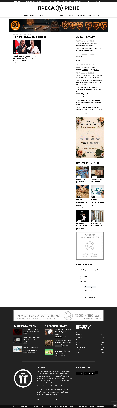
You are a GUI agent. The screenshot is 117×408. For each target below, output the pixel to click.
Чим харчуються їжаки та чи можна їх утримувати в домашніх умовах (63, 342)
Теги (21, 34)
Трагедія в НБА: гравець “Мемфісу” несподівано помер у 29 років (88, 89)
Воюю (82, 279)
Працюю (83, 281)
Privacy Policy (100, 406)
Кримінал (81, 15)
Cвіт (19, 15)
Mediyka (24, 406)
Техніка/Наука (80, 347)
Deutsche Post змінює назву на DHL (81, 181)
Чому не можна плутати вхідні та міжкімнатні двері (96, 225)
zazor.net (40, 406)
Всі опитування (90, 297)
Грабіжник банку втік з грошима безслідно (96, 181)
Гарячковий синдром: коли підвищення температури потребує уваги (88, 102)
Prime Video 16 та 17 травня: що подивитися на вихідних (31, 339)
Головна (15, 34)
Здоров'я (55, 15)
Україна (25, 15)
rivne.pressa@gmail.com (56, 400)
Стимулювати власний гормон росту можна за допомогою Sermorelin (81, 226)
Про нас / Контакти (66, 1)
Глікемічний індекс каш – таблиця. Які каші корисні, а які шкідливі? (63, 351)
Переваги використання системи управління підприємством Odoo (89, 59)
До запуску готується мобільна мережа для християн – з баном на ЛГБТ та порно (89, 82)
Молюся (82, 284)
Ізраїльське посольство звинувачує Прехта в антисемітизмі (24, 58)
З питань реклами (77, 1)
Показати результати (90, 290)
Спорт (62, 15)
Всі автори (71, 406)
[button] (94, 15)
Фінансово (83, 274)
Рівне (32, 15)
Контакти (91, 406)
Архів (52, 406)
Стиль (88, 15)
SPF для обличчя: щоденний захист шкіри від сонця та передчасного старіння (88, 96)
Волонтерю (83, 276)
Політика (39, 15)
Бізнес (47, 15)
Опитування (63, 406)
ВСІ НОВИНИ (90, 114)
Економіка (71, 15)
